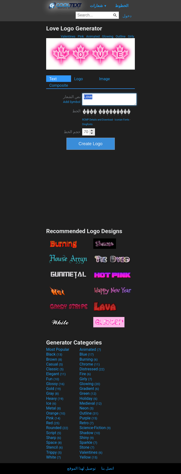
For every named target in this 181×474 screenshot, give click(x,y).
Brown (54, 359)
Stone (87, 447)
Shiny (87, 437)
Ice (51, 403)
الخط (76, 111)
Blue (87, 354)
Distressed (92, 369)
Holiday (88, 398)
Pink (81, 36)
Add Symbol (71, 102)
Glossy (55, 383)
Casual (54, 364)
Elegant (56, 374)
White (53, 457)
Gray (52, 393)
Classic (55, 369)
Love (109, 99)
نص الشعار (71, 99)
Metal (53, 408)
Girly (131, 36)
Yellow (88, 457)
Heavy (54, 398)
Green (88, 393)
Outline (120, 36)
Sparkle (88, 442)
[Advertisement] (23, 97)
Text (53, 79)
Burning (89, 359)
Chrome (90, 364)
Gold (53, 388)
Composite (58, 85)
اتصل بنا (107, 468)
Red (52, 423)
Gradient (89, 388)
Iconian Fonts (122, 119)
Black (54, 354)
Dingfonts (87, 124)
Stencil (54, 447)
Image (104, 79)
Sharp (53, 437)
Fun (52, 379)
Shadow (90, 433)
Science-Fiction (95, 427)
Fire (85, 374)
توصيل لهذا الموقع (81, 468)
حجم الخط (72, 131)
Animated (92, 36)
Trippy (54, 452)
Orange (55, 413)
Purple (88, 418)
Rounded (57, 427)
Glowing (107, 36)
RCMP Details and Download (97, 119)
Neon (87, 408)
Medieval (91, 403)
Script (53, 433)
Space (54, 442)
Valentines (68, 36)
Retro (87, 423)
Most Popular (57, 349)
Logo (78, 79)
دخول (127, 16)
